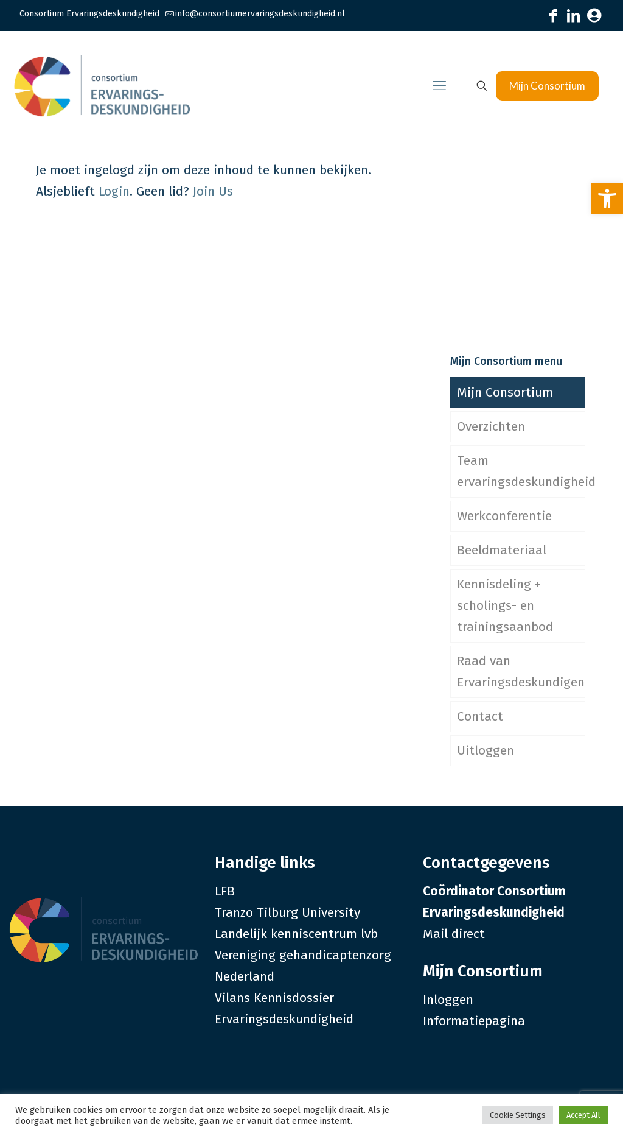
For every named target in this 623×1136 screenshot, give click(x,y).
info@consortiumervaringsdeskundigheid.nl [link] (260, 14)
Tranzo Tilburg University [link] (287, 912)
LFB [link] (225, 891)
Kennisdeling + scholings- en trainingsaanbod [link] (505, 605)
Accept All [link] (583, 1115)
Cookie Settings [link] (518, 1115)
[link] (607, 198)
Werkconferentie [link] (504, 516)
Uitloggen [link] (485, 750)
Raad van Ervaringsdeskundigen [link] (521, 671)
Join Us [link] (213, 191)
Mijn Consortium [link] (547, 85)
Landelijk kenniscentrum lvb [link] (296, 934)
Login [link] (114, 191)
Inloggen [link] (448, 999)
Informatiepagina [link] (474, 1021)
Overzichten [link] (491, 426)
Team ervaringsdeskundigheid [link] (521, 471)
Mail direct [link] (454, 934)
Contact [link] (480, 716)
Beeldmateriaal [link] (501, 550)
